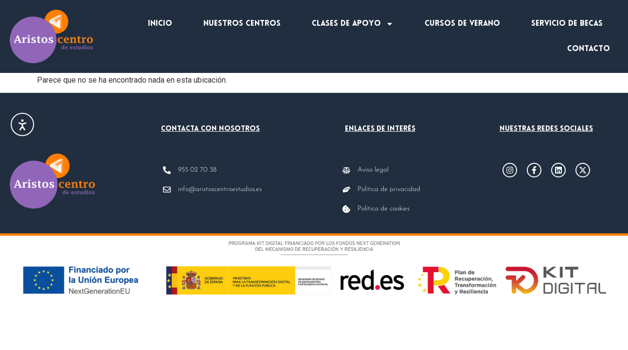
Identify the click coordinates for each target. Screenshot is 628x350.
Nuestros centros (242, 24)
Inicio (160, 24)
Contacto (588, 49)
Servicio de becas (567, 24)
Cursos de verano (462, 24)
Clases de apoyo (353, 24)
